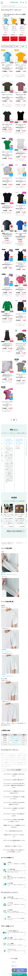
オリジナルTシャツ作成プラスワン (7, 542)
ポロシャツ (14, 966)
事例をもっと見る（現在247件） (14, 531)
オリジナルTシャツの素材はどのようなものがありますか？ (14, 792)
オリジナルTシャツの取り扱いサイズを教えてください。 (14, 797)
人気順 (11, 46)
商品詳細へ (6, 34)
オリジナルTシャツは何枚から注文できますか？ (14, 775)
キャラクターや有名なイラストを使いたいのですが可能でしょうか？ (14, 850)
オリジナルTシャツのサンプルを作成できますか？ (14, 814)
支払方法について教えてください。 (14, 846)
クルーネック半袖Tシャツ (15, 740)
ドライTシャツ (15, 742)
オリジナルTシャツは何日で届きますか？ (14, 779)
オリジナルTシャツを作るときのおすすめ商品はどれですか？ (14, 803)
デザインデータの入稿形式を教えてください (14, 841)
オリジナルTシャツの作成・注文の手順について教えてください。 (14, 820)
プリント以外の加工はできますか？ (14, 831)
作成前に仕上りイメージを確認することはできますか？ (14, 826)
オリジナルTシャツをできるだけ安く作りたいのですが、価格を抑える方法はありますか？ (14, 785)
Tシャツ (14, 962)
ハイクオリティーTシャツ (15, 736)
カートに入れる (5, 38)
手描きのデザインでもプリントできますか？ (14, 835)
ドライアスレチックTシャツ (15, 744)
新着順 (23, 46)
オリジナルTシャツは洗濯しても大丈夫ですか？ (14, 809)
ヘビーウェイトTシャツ (15, 738)
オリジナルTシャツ (19, 542)
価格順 (17, 46)
